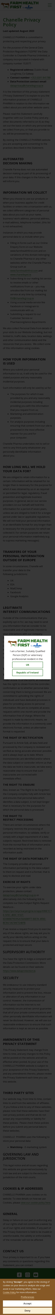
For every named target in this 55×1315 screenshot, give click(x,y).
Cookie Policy (9, 1292)
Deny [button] (28, 1310)
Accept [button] (27, 1303)
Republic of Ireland (27, 672)
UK (27, 664)
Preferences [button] (27, 1297)
